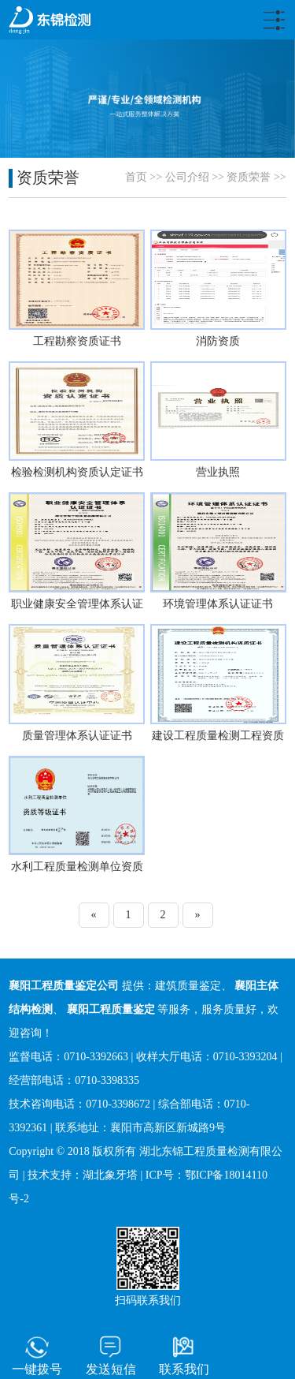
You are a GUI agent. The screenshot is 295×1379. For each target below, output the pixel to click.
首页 (136, 177)
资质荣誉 (249, 177)
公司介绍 (187, 177)
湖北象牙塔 (110, 1175)
